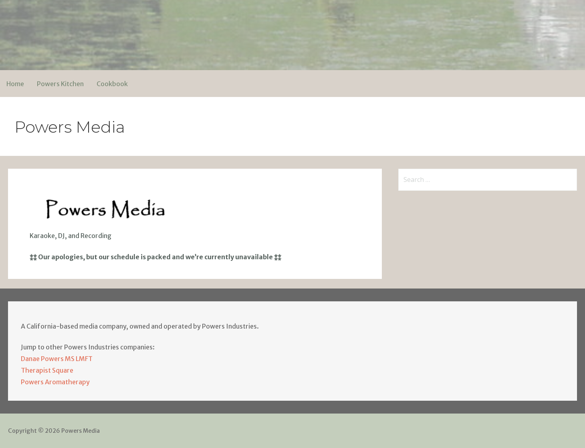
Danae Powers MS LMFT (57, 359)
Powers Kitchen (60, 84)
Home (15, 84)
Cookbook (112, 84)
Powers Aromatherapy (55, 382)
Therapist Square (47, 370)
